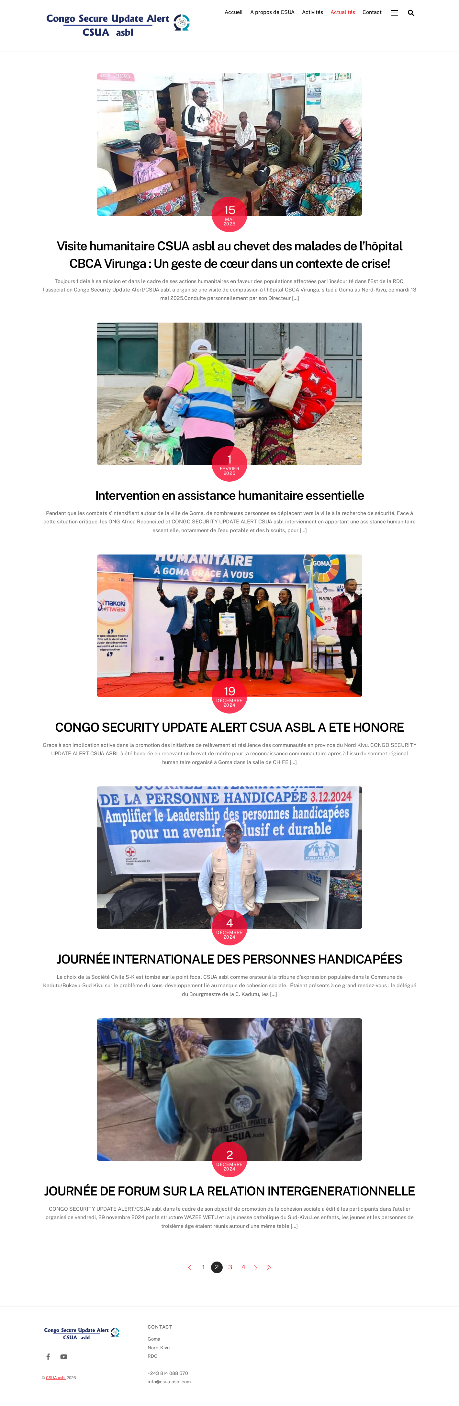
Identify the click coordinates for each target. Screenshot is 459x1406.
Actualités (342, 12)
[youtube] (63, 1356)
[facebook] (48, 1356)
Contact (372, 12)
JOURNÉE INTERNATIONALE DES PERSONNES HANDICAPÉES (229, 959)
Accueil (234, 12)
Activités (312, 12)
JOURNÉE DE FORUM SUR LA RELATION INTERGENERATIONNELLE (229, 1191)
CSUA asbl (56, 1377)
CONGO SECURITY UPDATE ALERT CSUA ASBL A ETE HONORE (229, 727)
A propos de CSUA (272, 12)
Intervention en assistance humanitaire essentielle (229, 495)
